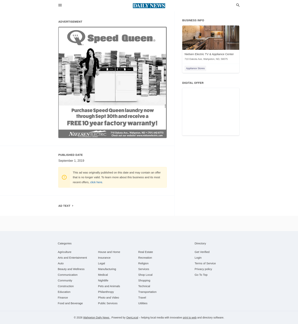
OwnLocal (132, 317)
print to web (190, 317)
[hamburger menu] (60, 5)
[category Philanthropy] (106, 291)
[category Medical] (103, 274)
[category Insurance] (104, 257)
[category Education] (64, 291)
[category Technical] (144, 286)
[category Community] (65, 280)
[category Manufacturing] (107, 269)
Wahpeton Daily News (96, 317)
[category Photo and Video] (108, 297)
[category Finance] (63, 297)
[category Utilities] (142, 303)
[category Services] (143, 269)
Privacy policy (203, 269)
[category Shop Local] (145, 274)
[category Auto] (61, 263)
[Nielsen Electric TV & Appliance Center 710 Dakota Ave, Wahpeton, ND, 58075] (211, 44)
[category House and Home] (109, 251)
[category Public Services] (108, 303)
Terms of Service (205, 263)
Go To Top (201, 274)
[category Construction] (66, 286)
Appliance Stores (195, 68)
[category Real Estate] (145, 251)
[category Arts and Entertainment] (72, 257)
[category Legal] (101, 263)
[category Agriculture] (64, 251)
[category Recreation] (145, 257)
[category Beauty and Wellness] (71, 269)
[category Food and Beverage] (70, 303)
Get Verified (202, 251)
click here (96, 182)
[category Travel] (142, 297)
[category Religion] (143, 263)
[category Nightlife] (103, 280)
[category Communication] (68, 274)
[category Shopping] (144, 280)
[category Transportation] (147, 291)
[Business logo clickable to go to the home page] (149, 5)
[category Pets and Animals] (109, 286)
